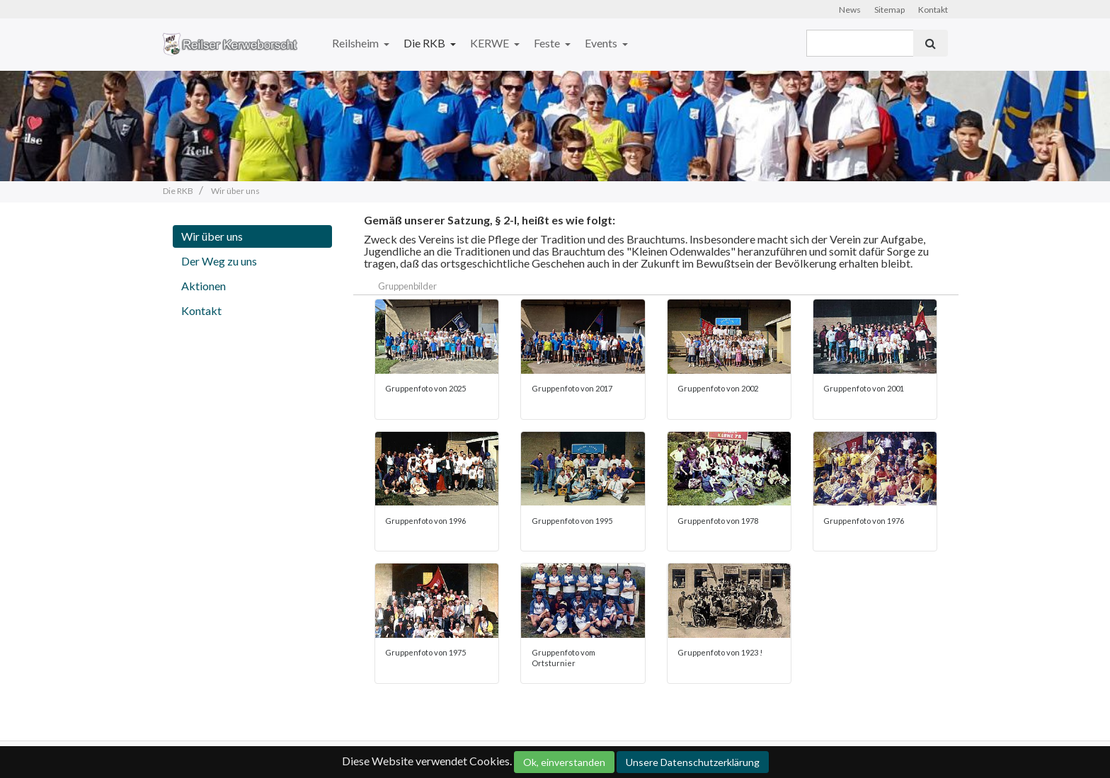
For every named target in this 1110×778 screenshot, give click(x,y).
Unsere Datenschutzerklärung (693, 762)
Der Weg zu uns (219, 261)
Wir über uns (212, 236)
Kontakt (933, 9)
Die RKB (425, 43)
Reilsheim (356, 43)
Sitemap (889, 9)
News (850, 9)
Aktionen (203, 285)
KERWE (490, 43)
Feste (548, 43)
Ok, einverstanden (564, 762)
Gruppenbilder (407, 286)
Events (602, 43)
